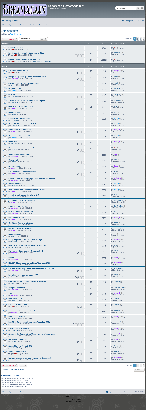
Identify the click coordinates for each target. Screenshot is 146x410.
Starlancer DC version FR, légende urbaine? (27, 245)
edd (12, 49)
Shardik (13, 162)
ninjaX (11, 257)
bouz (115, 106)
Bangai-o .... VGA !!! (16, 316)
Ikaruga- (116, 346)
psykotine (117, 70)
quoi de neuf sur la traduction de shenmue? (27, 281)
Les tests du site (15, 47)
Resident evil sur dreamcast (20, 229)
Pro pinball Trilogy (16, 217)
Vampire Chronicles (16, 288)
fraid (115, 171)
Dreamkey (14, 120)
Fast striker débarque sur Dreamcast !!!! (25, 251)
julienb (116, 251)
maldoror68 (118, 53)
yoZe (12, 197)
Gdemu (11, 94)
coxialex (14, 114)
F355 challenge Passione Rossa (22, 172)
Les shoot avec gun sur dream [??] (23, 275)
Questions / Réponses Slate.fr (21, 136)
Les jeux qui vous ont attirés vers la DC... (26, 53)
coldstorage (15, 185)
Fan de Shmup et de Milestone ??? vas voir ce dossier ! (32, 178)
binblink (13, 341)
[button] (144, 39)
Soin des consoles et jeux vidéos (22, 148)
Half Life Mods (14, 234)
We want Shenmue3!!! (17, 340)
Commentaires (9, 30)
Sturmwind (13, 160)
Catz (115, 154)
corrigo (13, 247)
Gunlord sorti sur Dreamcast (20, 212)
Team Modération (16, 34)
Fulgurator (117, 281)
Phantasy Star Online (17, 206)
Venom (13, 90)
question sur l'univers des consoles (23, 83)
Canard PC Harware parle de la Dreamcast (26, 124)
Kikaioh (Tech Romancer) (19, 328)
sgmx (115, 160)
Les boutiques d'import (18, 70)
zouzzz (13, 225)
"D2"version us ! (15, 184)
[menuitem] (16, 20)
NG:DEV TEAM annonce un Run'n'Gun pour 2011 (29, 263)
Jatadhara (14, 143)
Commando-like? (15, 299)
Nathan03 (14, 330)
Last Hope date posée (17, 304)
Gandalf (13, 300)
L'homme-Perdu (119, 287)
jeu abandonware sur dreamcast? (22, 201)
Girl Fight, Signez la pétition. (20, 223)
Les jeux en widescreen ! (19, 118)
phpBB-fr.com (76, 399)
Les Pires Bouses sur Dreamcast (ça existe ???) (29, 322)
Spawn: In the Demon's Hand (20, 106)
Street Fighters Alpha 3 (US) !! (21, 346)
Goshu (116, 166)
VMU (10, 293)
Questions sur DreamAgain (42, 61)
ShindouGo (117, 88)
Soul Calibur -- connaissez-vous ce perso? (26, 189)
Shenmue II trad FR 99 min (19, 129)
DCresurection (14, 166)
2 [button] (137, 39)
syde (12, 85)
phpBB (67, 396)
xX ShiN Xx (118, 228)
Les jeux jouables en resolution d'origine (25, 240)
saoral (116, 76)
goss (12, 283)
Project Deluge (14, 89)
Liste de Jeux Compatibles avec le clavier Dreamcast (31, 269)
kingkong (14, 241)
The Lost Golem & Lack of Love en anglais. (26, 101)
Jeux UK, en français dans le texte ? (23, 195)
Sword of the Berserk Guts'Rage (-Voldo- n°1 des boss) (32, 334)
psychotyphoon (119, 200)
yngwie (116, 83)
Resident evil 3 (14, 113)
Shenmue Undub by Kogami (20, 154)
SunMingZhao (118, 206)
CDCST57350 (15, 126)
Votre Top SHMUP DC (17, 352)
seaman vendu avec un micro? (21, 311)
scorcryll (14, 108)
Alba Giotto (14, 102)
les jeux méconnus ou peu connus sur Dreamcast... (30, 358)
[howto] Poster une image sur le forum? (25, 59)
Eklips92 (14, 150)
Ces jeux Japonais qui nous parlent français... (28, 77)
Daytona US (13, 141)
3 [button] (140, 39)
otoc (12, 236)
